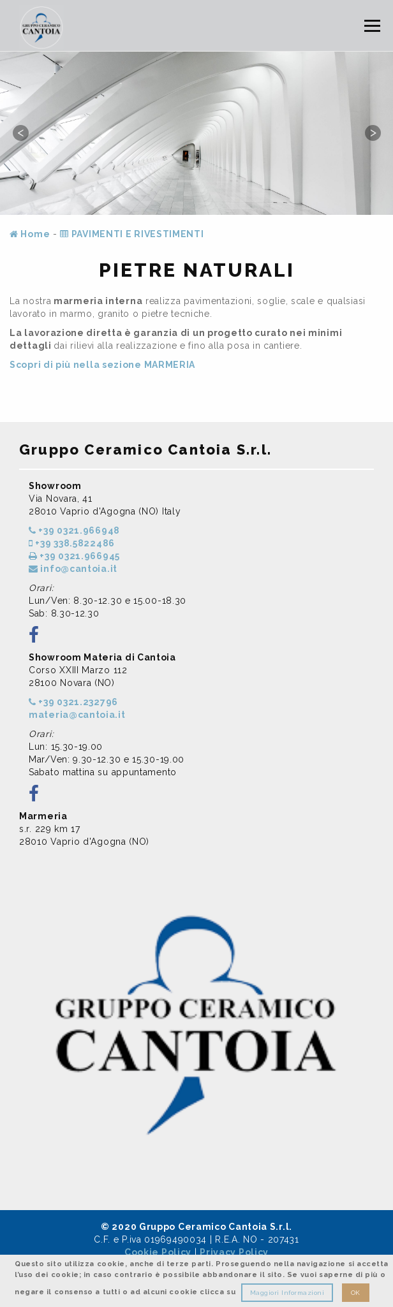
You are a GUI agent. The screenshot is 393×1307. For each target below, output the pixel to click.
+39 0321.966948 (74, 530)
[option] (196, 133)
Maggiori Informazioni (287, 1292)
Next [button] (372, 132)
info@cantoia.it (73, 569)
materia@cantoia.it (77, 715)
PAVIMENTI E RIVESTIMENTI (132, 234)
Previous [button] (20, 132)
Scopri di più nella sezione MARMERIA (102, 365)
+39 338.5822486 (72, 543)
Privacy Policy (234, 1252)
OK (355, 1292)
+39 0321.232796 (73, 702)
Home (30, 234)
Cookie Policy (157, 1252)
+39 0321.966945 (74, 556)
